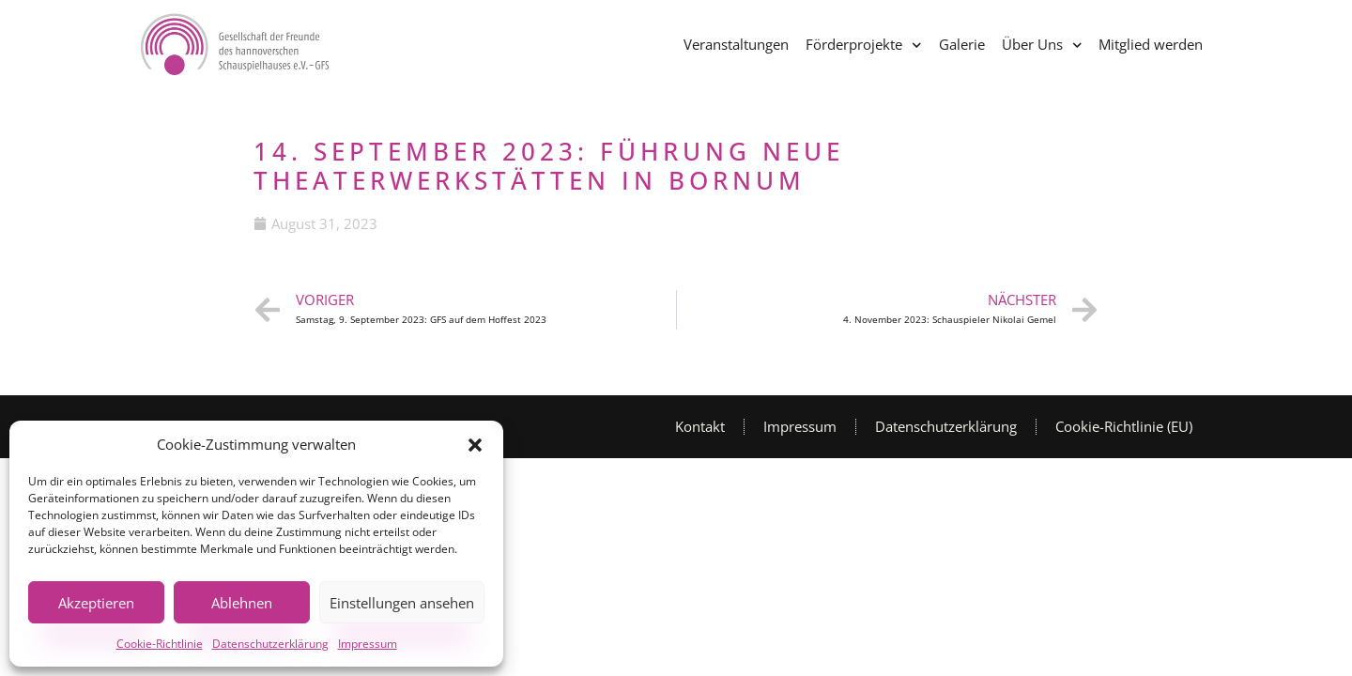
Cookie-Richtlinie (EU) (1123, 426)
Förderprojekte (864, 45)
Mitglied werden (1150, 44)
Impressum (367, 644)
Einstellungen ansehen (402, 602)
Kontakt (700, 426)
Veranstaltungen (736, 44)
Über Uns (1042, 45)
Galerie (962, 44)
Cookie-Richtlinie (159, 644)
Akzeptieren (96, 602)
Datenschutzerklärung (270, 644)
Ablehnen (241, 602)
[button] (475, 445)
